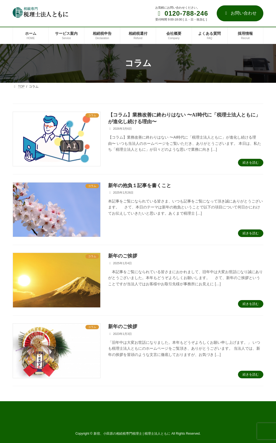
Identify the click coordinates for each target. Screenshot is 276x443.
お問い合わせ (240, 13)
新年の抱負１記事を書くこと (139, 185)
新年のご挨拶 (122, 256)
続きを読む (251, 162)
